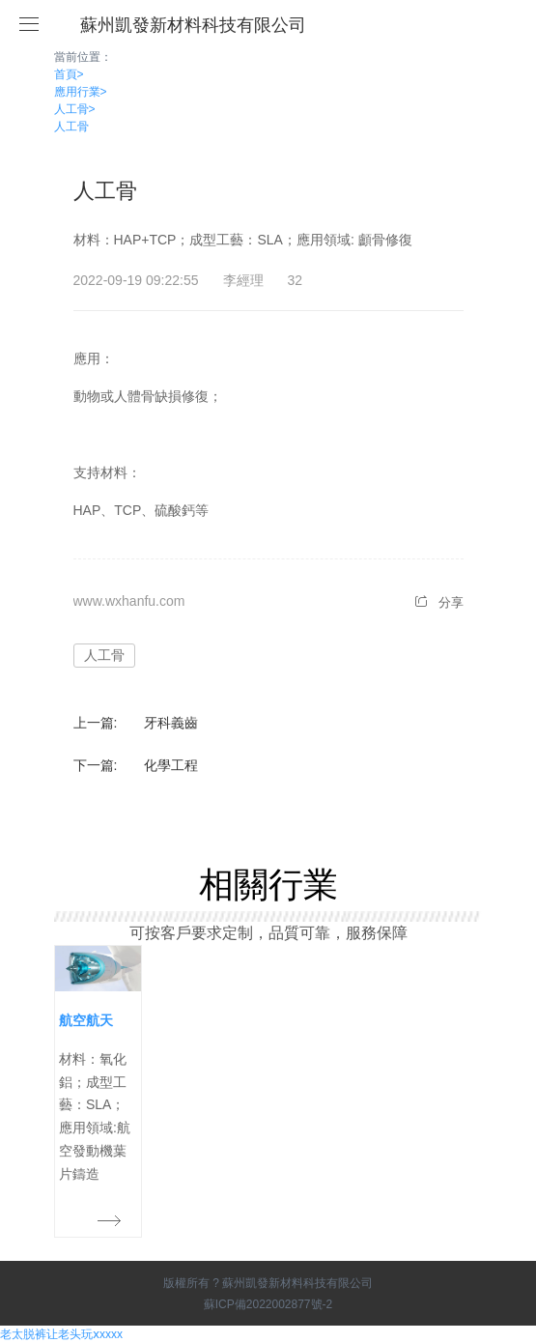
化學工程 (171, 765)
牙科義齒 (171, 722)
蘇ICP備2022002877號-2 (268, 1304)
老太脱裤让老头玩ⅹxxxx (61, 1334)
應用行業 (80, 92)
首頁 (69, 74)
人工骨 (75, 109)
